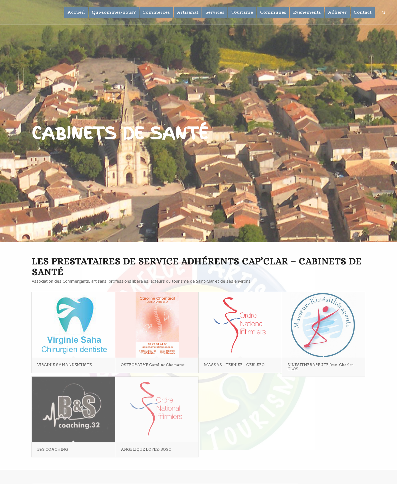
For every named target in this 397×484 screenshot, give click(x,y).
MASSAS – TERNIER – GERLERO (234, 365)
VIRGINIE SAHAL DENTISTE (64, 365)
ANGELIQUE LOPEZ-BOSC (146, 448)
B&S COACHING (52, 448)
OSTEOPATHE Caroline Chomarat (152, 365)
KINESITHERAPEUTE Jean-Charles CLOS (320, 367)
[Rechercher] (383, 12)
